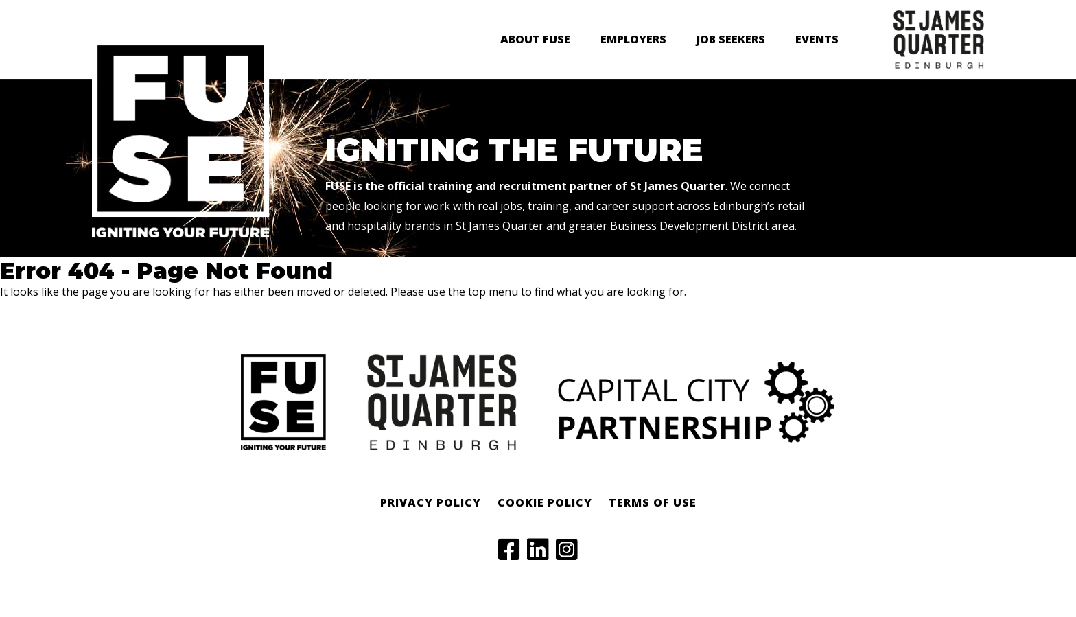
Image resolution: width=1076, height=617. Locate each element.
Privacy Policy (430, 502)
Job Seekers (731, 39)
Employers (633, 39)
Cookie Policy (545, 502)
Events (817, 39)
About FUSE (535, 39)
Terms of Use (653, 502)
